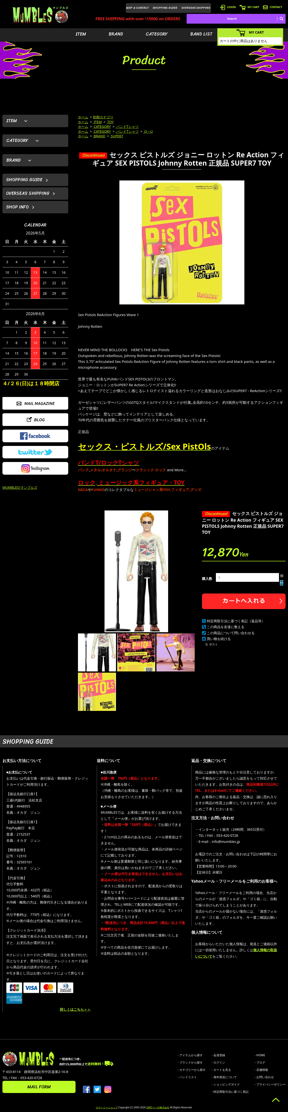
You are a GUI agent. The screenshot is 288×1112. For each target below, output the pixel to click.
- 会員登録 (218, 1055)
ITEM (81, 34)
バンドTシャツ (127, 126)
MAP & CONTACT (137, 7)
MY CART (249, 7)
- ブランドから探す (190, 1062)
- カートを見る (221, 1070)
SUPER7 (116, 136)
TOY (110, 122)
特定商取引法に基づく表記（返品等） (236, 621)
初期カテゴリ (103, 117)
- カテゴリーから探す (192, 1070)
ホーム (83, 117)
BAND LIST (201, 34)
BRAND (116, 34)
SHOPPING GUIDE (165, 7)
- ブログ (260, 1062)
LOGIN (228, 7)
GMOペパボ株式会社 (157, 1107)
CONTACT (272, 7)
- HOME (260, 1055)
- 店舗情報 (261, 1070)
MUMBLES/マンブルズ (19, 487)
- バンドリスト (187, 1077)
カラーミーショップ (107, 1107)
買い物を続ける (219, 638)
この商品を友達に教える (225, 626)
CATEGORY (157, 34)
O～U (148, 131)
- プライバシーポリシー (270, 1084)
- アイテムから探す (190, 1055)
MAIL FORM (39, 1087)
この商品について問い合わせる (231, 633)
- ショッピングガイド (226, 1084)
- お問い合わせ (264, 1077)
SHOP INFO (17, 207)
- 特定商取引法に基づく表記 (230, 1092)
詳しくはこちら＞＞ (75, 1009)
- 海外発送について (224, 1077)
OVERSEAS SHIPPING (196, 7)
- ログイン (218, 1062)
